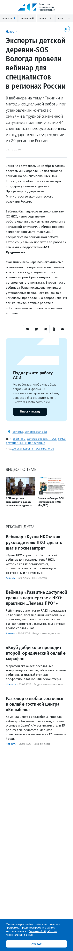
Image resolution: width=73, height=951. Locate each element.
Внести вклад (30, 411)
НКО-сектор (39, 577)
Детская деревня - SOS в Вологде (33, 448)
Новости (11, 31)
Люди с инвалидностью (47, 633)
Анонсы (10, 577)
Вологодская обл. (36, 431)
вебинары (19, 438)
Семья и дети (41, 743)
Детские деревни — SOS (42, 438)
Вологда (17, 431)
